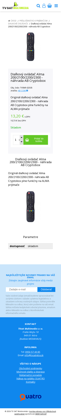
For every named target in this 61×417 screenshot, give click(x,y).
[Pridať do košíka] (35, 140)
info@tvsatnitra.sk (34, 355)
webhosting (19, 414)
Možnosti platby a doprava (30, 371)
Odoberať (46, 289)
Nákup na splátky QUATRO (30, 378)
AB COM (23, 90)
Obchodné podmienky (30, 368)
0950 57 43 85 (32, 351)
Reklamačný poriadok (30, 375)
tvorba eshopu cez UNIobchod (42, 411)
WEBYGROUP (41, 414)
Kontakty (30, 381)
